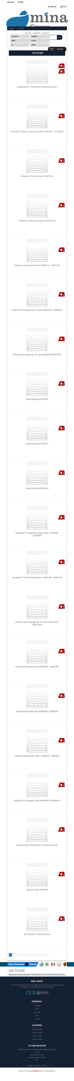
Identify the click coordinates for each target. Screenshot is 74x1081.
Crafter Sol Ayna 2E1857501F (37, 444)
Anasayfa (11, 28)
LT (12, 45)
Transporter (14, 36)
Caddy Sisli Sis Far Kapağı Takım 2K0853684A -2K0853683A (37, 801)
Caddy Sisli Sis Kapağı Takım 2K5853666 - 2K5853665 (37, 711)
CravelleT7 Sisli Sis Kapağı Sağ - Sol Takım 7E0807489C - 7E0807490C (37, 623)
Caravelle (34, 36)
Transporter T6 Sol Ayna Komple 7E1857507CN (37, 221)
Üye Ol (37, 1015)
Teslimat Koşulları (37, 1033)
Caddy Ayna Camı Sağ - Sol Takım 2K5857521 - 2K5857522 (37, 265)
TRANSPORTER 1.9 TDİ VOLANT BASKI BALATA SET (37, 87)
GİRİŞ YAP (52, 7)
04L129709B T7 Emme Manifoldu (37, 934)
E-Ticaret (35, 1071)
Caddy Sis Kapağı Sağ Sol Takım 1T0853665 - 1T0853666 (37, 756)
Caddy (13, 40)
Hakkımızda (37, 1012)
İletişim (37, 1009)
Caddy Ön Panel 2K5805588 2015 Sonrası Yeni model (37, 845)
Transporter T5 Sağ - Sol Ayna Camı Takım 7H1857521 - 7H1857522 (37, 132)
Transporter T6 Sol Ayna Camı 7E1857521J (37, 176)
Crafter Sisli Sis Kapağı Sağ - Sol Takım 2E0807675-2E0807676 (37, 355)
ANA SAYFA (10, 2)
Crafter (33, 45)
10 (39, 955)
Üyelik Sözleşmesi (37, 1029)
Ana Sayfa (37, 1005)
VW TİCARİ (20, 28)
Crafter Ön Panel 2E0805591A (37, 488)
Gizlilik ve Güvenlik (37, 1039)
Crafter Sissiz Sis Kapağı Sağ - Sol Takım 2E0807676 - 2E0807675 (37, 310)
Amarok (33, 40)
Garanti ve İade (37, 1036)
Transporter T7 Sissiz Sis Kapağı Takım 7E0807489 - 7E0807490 (37, 578)
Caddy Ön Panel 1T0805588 (37, 890)
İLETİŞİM (20, 2)
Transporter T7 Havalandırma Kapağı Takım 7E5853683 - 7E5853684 (37, 534)
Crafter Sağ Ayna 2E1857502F (37, 399)
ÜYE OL (63, 7)
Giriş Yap (37, 1019)
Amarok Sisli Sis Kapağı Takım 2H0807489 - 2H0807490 (37, 667)
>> (46, 955)
